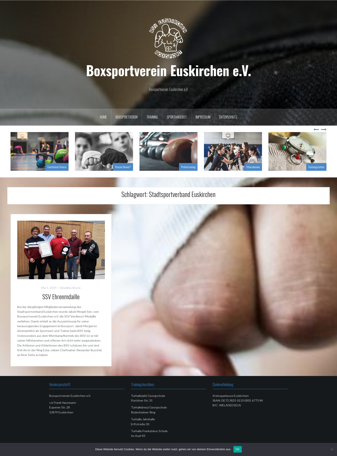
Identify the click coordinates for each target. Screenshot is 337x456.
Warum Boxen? (123, 167)
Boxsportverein (127, 117)
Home (103, 117)
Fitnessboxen (253, 167)
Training (152, 117)
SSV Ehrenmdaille (61, 296)
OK (238, 449)
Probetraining (188, 167)
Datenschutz (228, 117)
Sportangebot (177, 117)
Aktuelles (65, 288)
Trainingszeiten (316, 167)
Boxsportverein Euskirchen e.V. (168, 70)
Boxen (77, 288)
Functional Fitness (56, 167)
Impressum (203, 117)
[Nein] (331, 449)
